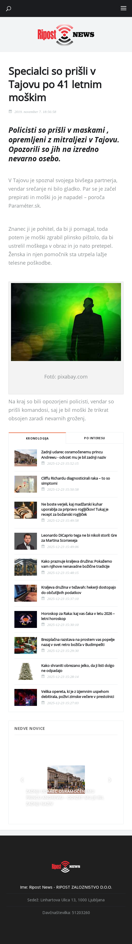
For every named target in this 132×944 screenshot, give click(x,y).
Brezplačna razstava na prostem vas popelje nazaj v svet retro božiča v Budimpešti (78, 642)
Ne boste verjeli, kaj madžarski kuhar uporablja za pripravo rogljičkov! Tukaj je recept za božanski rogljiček (74, 509)
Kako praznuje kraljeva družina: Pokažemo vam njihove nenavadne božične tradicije (76, 564)
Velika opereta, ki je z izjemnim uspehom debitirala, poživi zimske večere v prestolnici (77, 694)
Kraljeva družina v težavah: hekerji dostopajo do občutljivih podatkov (78, 590)
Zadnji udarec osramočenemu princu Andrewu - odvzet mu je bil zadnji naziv (73, 454)
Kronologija (37, 438)
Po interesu (94, 438)
